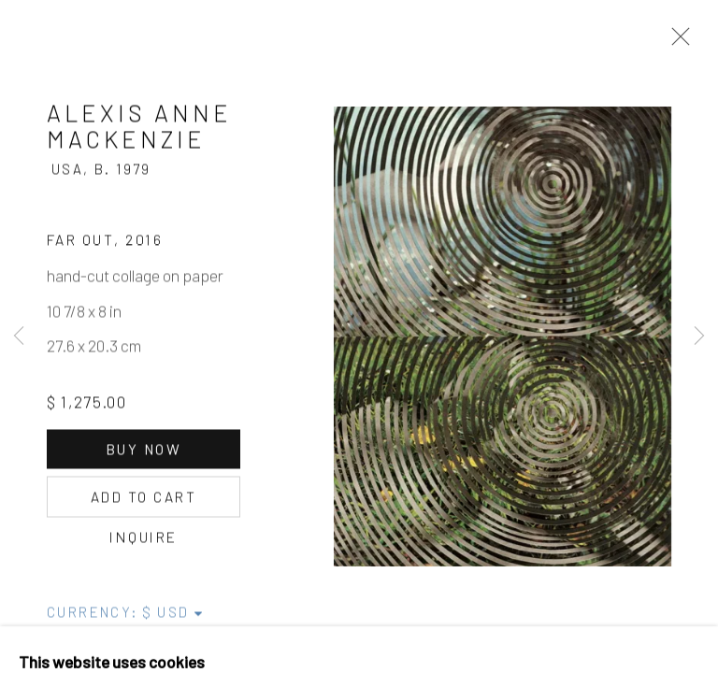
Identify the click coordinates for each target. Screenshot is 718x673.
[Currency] (173, 617)
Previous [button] (18, 336)
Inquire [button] (143, 542)
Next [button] (699, 336)
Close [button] (676, 42)
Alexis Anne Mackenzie (139, 131)
